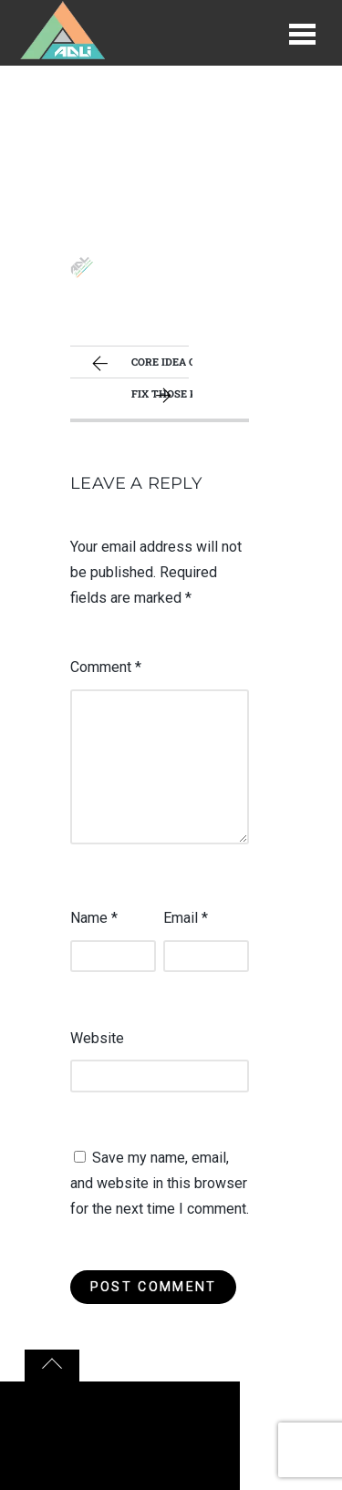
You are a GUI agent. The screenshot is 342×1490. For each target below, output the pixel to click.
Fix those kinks (161, 396)
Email (185, 917)
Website (97, 1038)
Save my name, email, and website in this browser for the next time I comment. (159, 1183)
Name (94, 917)
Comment (105, 667)
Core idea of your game (139, 364)
